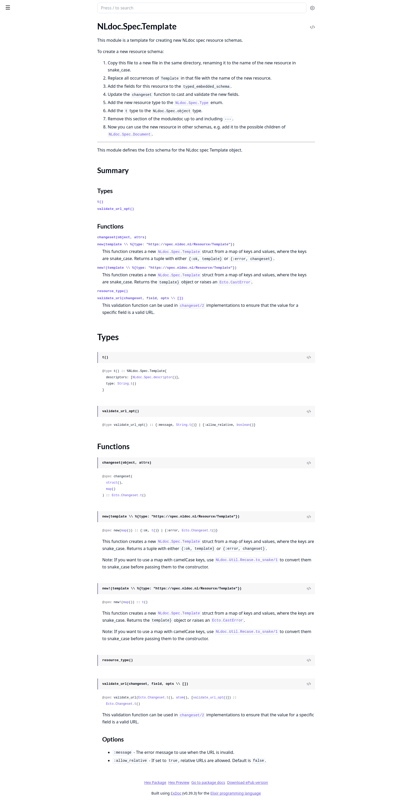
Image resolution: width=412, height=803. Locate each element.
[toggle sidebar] (72, 7)
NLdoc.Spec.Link (18, 132)
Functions (18, 246)
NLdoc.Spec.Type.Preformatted (31, 397)
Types (14, 239)
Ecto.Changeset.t (166, 495)
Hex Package (194, 782)
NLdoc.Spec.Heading (22, 110)
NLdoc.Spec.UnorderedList (28, 461)
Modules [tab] (32, 21)
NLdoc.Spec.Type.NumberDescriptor (36, 369)
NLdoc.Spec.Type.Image (25, 340)
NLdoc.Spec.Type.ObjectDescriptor (35, 376)
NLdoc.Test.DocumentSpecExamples (36, 482)
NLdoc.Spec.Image (20, 118)
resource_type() (152, 291)
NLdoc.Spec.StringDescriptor (30, 188)
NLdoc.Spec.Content (22, 61)
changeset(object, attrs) (161, 237)
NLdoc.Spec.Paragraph (24, 167)
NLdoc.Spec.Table (19, 196)
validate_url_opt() (155, 209)
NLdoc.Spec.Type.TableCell (27, 418)
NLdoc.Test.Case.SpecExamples (32, 468)
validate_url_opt (247, 698)
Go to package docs (248, 782)
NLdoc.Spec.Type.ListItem (27, 362)
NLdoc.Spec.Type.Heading (27, 333)
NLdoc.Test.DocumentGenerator (33, 475)
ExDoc (215, 793)
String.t (164, 384)
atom (219, 698)
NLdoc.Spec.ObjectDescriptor (30, 153)
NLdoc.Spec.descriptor (192, 377)
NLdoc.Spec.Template (23, 224)
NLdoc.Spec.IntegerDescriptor (31, 125)
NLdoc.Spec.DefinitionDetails (30, 68)
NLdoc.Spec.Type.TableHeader (30, 425)
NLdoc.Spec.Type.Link (23, 355)
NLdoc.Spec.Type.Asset (24, 269)
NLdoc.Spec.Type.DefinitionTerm (33, 305)
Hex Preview (218, 782)
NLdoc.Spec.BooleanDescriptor (32, 54)
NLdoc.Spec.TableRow (23, 217)
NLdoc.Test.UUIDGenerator (29, 496)
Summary (17, 233)
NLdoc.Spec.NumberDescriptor (32, 146)
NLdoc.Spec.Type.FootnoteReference (37, 326)
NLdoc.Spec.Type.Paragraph (29, 390)
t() (140, 202)
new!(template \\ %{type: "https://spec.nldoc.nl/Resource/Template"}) (206, 268)
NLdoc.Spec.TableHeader (26, 210)
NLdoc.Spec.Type (19, 262)
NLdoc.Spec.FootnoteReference (32, 103)
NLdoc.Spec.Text (18, 255)
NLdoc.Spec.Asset (20, 40)
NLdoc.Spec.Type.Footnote (28, 319)
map (148, 489)
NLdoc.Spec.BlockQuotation (29, 47)
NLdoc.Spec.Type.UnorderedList (32, 447)
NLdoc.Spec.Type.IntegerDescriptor (35, 347)
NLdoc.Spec (17, 5)
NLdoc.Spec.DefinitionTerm (28, 82)
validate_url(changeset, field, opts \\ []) (180, 298)
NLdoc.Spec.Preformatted (27, 174)
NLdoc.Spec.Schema (21, 181)
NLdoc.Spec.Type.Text (23, 440)
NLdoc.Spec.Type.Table (24, 411)
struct (151, 483)
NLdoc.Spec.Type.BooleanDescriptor (36, 284)
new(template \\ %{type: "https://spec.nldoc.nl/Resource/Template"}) (205, 244)
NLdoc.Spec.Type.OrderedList (30, 383)
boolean (282, 425)
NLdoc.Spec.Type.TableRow (28, 433)
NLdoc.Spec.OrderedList (26, 160)
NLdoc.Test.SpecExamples (27, 489)
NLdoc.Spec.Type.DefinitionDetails (35, 291)
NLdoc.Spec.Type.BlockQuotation (34, 276)
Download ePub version (286, 782)
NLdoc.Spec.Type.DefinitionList (32, 298)
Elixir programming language (275, 793)
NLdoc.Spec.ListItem (22, 139)
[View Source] (348, 357)
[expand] (73, 34)
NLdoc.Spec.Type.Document (29, 312)
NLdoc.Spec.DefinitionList (27, 75)
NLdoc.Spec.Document (24, 89)
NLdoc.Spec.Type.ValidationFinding (35, 454)
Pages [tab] (9, 21)
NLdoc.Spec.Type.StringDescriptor (34, 404)
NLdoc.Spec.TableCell (23, 203)
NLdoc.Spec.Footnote (23, 96)
